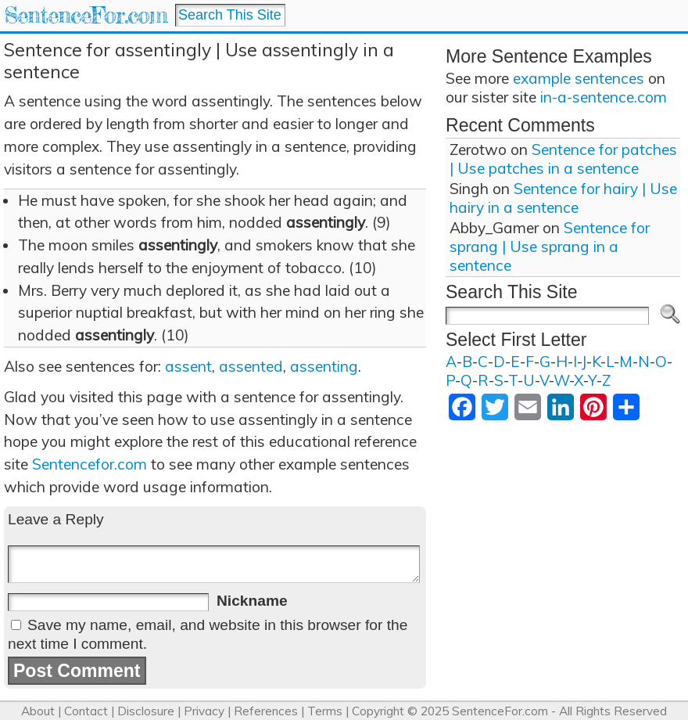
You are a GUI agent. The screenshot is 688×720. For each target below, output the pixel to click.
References (266, 711)
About (38, 711)
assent (188, 366)
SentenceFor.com (85, 15)
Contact (86, 711)
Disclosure (145, 711)
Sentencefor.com (89, 464)
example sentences (578, 78)
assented (251, 366)
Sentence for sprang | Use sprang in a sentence (550, 246)
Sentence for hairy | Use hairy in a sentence (563, 198)
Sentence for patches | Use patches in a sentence (563, 159)
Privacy (204, 711)
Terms (324, 711)
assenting (324, 366)
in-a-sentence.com (603, 97)
